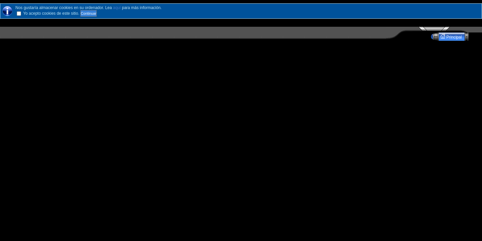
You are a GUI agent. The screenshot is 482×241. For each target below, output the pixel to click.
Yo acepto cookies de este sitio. (51, 13)
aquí (117, 7)
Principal (451, 36)
